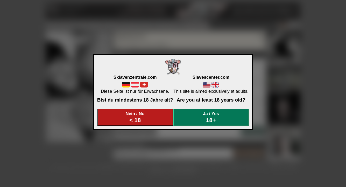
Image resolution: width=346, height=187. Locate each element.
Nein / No (135, 117)
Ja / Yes (210, 117)
